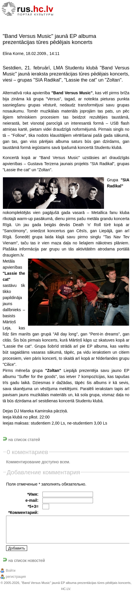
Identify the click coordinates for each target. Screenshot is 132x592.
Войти (11, 571)
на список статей (21, 439)
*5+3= (33, 506)
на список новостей (24, 560)
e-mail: (31, 500)
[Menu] (120, 9)
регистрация (16, 577)
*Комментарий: (23, 512)
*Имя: (32, 494)
